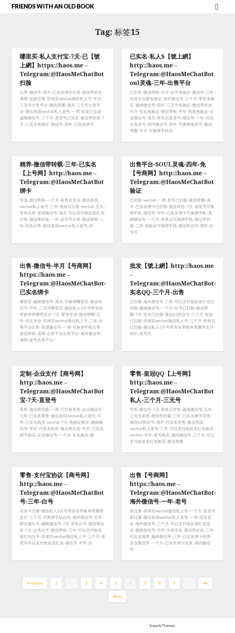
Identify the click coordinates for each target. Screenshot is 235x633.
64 (205, 583)
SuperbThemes (162, 625)
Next (117, 596)
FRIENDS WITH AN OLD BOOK (53, 6)
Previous (35, 583)
